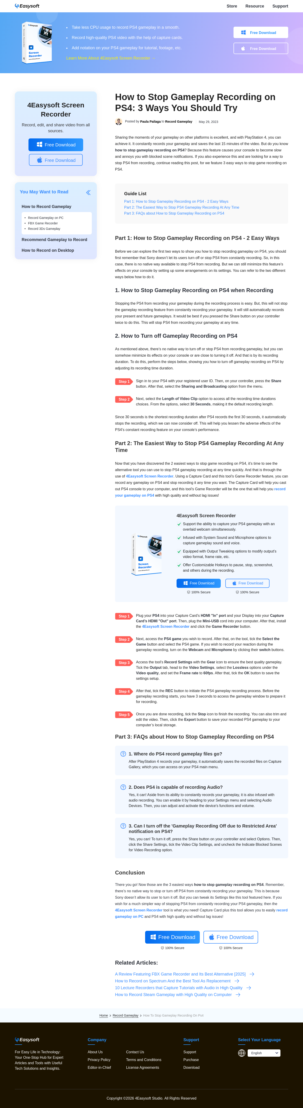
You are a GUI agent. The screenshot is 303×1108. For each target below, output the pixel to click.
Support (280, 6)
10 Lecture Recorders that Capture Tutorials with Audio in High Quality (183, 988)
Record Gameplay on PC (46, 218)
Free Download (263, 33)
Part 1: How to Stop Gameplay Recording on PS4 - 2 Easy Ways (176, 201)
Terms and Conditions (143, 1060)
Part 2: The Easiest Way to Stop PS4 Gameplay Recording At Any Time (181, 207)
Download (191, 1067)
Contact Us (135, 1052)
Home (103, 1015)
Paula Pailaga (150, 122)
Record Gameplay (178, 122)
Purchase (191, 1060)
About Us (95, 1052)
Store (232, 6)
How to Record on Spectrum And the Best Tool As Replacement (177, 981)
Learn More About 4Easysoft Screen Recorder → (110, 58)
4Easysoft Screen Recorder (149, 476)
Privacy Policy (99, 1060)
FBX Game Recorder (43, 223)
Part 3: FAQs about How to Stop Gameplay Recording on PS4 (174, 213)
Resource (255, 6)
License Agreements (142, 1067)
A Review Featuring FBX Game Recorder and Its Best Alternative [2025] (185, 974)
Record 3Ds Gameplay (44, 229)
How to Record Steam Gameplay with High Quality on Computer (178, 994)
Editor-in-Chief (99, 1067)
